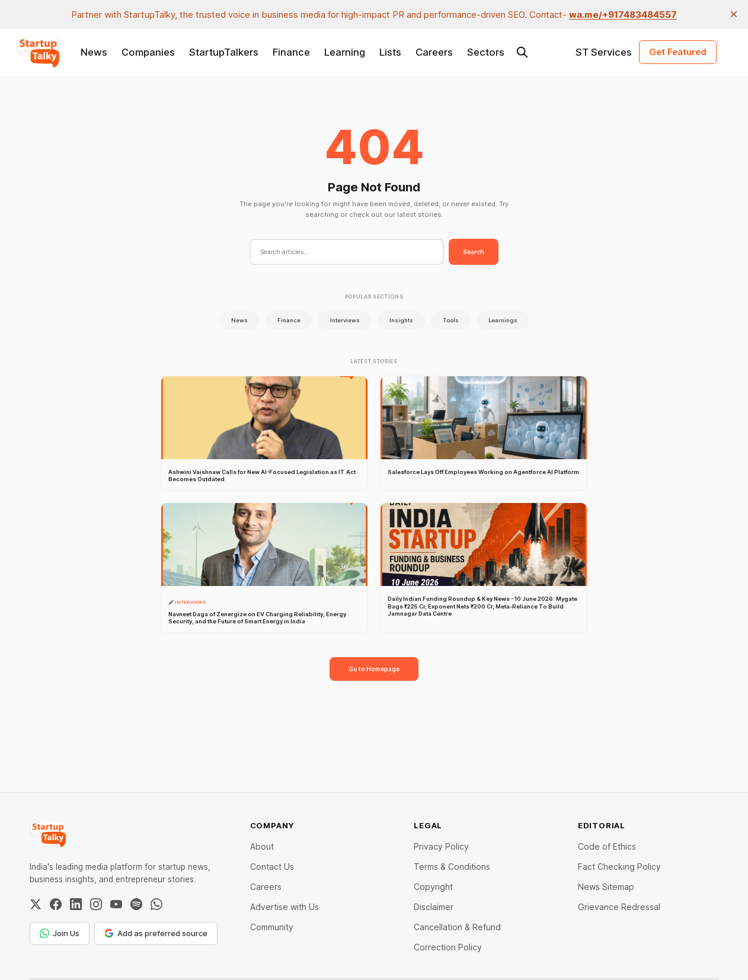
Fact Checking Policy (619, 866)
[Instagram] (96, 904)
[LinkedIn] (76, 904)
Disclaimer (433, 907)
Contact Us (272, 866)
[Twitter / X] (35, 904)
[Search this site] (522, 52)
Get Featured (678, 51)
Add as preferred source (155, 933)
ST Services (604, 52)
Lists (390, 52)
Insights (401, 320)
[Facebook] (56, 904)
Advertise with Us (284, 907)
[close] (733, 14)
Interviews (345, 320)
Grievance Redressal (619, 907)
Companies (148, 52)
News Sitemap (606, 887)
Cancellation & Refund (457, 927)
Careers (434, 52)
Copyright (433, 887)
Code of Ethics (607, 846)
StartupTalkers (223, 52)
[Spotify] (136, 904)
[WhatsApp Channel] (156, 904)
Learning (344, 52)
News (94, 52)
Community (271, 927)
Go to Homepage (374, 668)
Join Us (59, 933)
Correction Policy (448, 947)
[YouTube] (116, 904)
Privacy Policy (441, 846)
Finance (291, 52)
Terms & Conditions (452, 866)
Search (473, 251)
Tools (451, 320)
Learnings (502, 320)
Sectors (485, 52)
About (262, 846)
